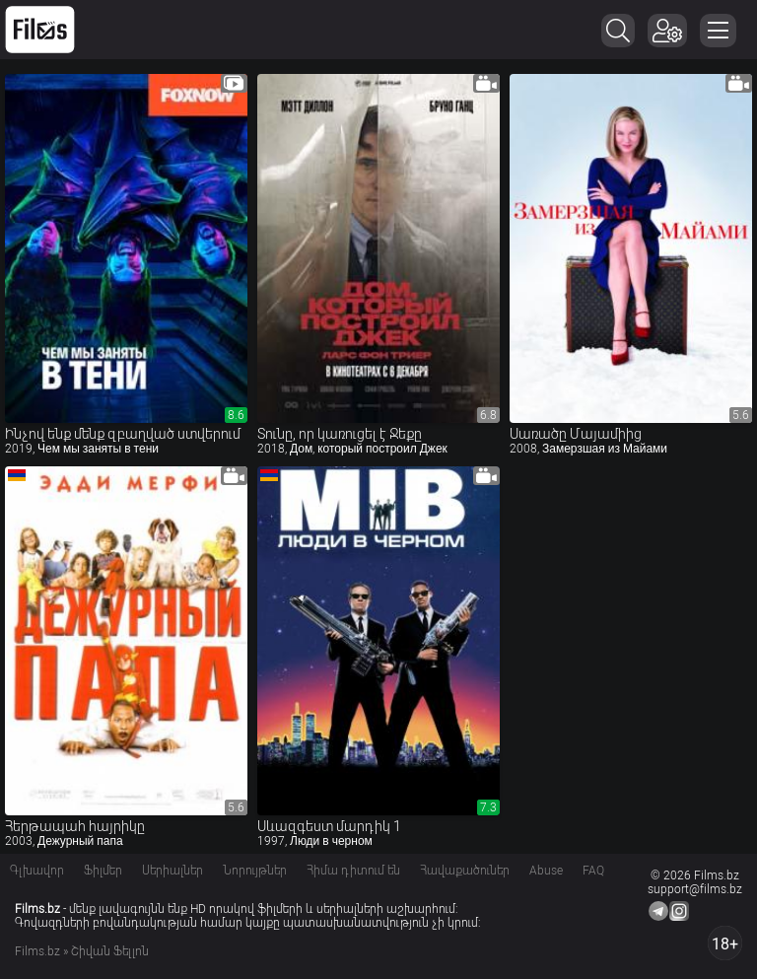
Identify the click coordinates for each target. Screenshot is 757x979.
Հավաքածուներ (465, 870)
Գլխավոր (37, 870)
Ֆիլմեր (103, 870)
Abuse (546, 870)
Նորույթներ (255, 870)
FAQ (593, 870)
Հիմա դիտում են (353, 870)
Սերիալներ (172, 870)
